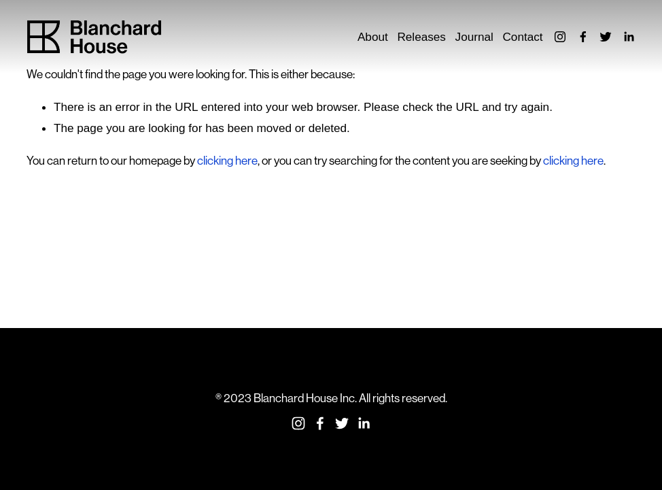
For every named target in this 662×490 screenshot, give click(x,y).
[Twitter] (605, 37)
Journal (474, 37)
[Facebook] (583, 37)
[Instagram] (560, 37)
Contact (522, 37)
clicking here (227, 160)
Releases (421, 37)
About (373, 37)
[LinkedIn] (628, 37)
